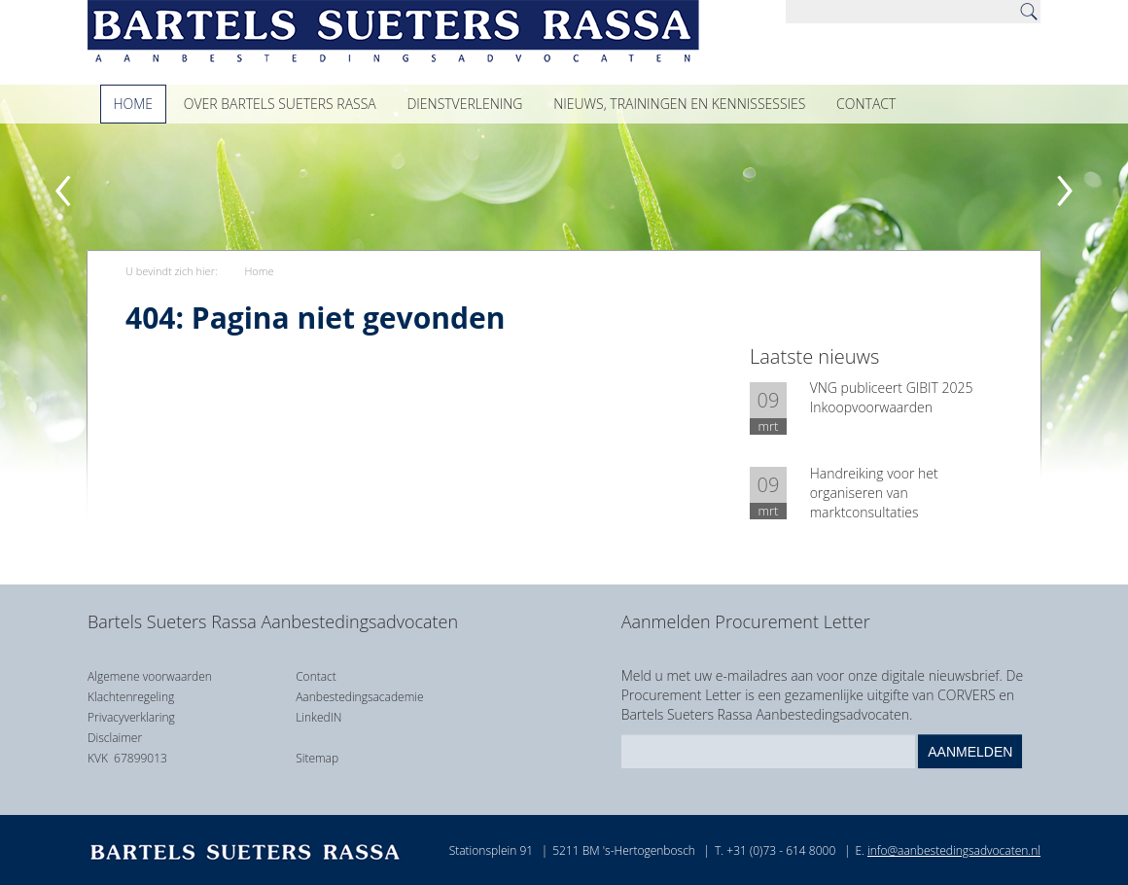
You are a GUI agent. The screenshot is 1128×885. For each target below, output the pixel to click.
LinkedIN (318, 717)
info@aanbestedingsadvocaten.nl (953, 850)
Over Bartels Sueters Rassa (280, 103)
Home (134, 103)
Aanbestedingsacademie (359, 697)
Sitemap (317, 758)
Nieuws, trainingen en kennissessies (679, 103)
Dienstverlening (464, 103)
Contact (866, 103)
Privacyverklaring (131, 717)
